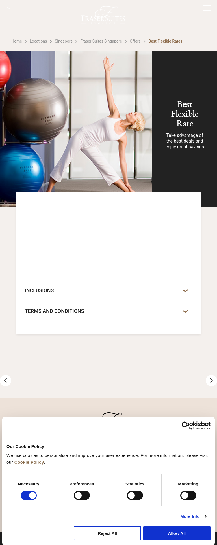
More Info (189, 516)
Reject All (107, 533)
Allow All (177, 533)
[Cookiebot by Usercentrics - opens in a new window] (186, 425)
